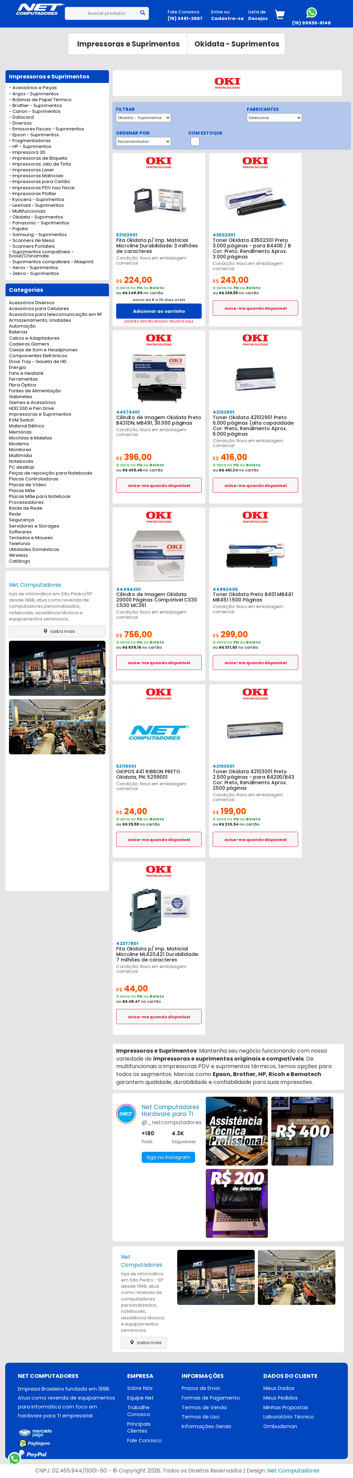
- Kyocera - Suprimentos (36, 200)
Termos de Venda (204, 1407)
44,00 (132, 988)
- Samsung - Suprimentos (38, 235)
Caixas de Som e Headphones (43, 350)
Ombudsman (280, 1426)
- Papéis (18, 229)
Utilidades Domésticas (34, 549)
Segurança (21, 520)
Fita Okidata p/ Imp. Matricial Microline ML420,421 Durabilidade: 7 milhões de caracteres (157, 954)
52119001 (126, 766)
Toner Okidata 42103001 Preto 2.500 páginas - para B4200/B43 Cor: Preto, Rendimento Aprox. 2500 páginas (253, 779)
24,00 (131, 811)
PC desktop (21, 467)
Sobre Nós (140, 1388)
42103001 (223, 766)
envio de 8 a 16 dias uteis (159, 300)
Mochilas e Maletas (30, 438)
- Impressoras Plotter (33, 194)
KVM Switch (21, 420)
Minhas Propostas (285, 1407)
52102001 (126, 235)
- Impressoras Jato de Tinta (40, 164)
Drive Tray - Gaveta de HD (38, 362)
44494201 (128, 589)
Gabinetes (20, 397)
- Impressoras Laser (31, 170)
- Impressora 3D (27, 152)
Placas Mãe (22, 491)
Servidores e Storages (34, 526)
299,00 (230, 634)
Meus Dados (278, 1388)
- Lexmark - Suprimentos (36, 205)
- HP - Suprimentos (30, 147)
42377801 (127, 943)
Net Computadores (35, 585)
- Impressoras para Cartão (39, 182)
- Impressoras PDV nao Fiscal (41, 188)
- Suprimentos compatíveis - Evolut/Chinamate (41, 254)
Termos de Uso (201, 1416)
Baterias (18, 332)
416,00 (230, 457)
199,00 (229, 811)
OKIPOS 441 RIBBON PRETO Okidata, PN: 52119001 (148, 774)
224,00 (134, 280)
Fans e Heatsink (26, 373)
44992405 (225, 589)
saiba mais (57, 631)
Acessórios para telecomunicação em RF (55, 314)
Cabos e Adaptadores (34, 338)
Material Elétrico (26, 426)
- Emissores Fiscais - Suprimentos (46, 129)
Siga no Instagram (168, 1157)
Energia (17, 367)
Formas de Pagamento (211, 1397)
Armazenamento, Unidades (40, 320)
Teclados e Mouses (31, 538)
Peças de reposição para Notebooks (50, 473)
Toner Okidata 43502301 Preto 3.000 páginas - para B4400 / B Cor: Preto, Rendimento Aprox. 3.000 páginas (252, 248)
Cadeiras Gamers (29, 344)
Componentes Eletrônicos (38, 356)
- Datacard (21, 117)
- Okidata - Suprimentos (36, 217)
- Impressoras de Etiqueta (38, 158)
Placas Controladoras (33, 479)
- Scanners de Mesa (31, 240)
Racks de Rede (25, 508)
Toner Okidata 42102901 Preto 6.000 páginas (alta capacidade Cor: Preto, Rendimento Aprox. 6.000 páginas (253, 425)
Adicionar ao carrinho (159, 311)
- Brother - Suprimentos (35, 106)
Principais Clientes (139, 1428)
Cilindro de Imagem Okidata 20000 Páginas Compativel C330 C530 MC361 (156, 600)
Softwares (20, 532)
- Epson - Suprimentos (34, 135)
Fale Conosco (144, 1440)
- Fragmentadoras (30, 141)
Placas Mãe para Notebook (39, 497)
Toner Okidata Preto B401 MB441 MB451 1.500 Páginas (253, 597)
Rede (15, 514)
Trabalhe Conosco (138, 1411)
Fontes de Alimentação (35, 391)
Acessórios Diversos (31, 303)
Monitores (20, 450)
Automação (22, 326)
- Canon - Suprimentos (35, 111)
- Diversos (20, 123)
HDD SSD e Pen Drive (31, 408)
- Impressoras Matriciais (36, 176)
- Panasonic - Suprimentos (39, 223)
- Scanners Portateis (32, 246)
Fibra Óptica (22, 385)
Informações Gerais (206, 1426)
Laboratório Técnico (288, 1416)
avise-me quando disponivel (255, 308)
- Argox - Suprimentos (34, 94)
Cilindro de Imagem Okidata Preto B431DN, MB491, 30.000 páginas (158, 420)
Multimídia (20, 456)
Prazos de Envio (201, 1388)
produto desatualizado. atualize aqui (158, 321)
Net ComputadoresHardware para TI (170, 1110)
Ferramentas (23, 379)
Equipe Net (140, 1397)
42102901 (223, 412)
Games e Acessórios (32, 403)
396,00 (134, 457)
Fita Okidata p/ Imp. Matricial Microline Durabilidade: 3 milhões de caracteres (157, 246)
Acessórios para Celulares (39, 309)
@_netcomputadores (172, 1122)
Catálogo (19, 561)
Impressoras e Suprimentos (128, 44)
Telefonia (19, 544)
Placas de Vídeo (27, 485)
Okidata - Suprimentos (237, 44)
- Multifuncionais (27, 211)
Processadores (26, 502)
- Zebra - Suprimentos (34, 274)
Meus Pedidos (280, 1397)
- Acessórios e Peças (33, 88)
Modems (19, 444)
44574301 (128, 412)
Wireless (18, 555)
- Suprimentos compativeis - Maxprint (51, 262)
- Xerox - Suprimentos (33, 268)
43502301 (224, 235)
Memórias (20, 432)
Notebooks (21, 461)
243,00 (231, 280)
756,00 (134, 634)
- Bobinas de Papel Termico (40, 100)
